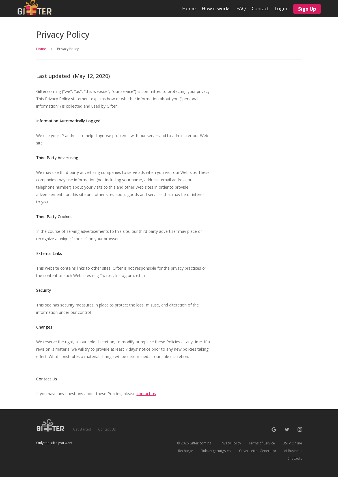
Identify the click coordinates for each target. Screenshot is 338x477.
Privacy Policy (230, 443)
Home (189, 6)
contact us (146, 393)
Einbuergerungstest (216, 450)
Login (281, 8)
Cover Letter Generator (257, 450)
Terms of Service (261, 443)
